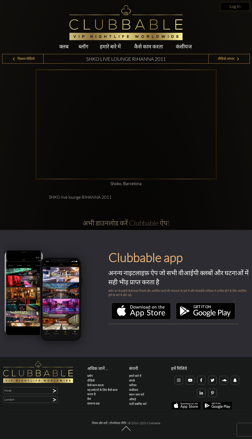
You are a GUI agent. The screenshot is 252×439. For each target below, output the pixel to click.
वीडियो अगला (228, 59)
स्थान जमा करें (136, 394)
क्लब (64, 46)
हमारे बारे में (110, 46)
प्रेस (89, 399)
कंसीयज (184, 46)
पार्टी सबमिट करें (137, 404)
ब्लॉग (83, 46)
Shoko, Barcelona (126, 183)
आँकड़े (132, 399)
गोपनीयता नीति (117, 423)
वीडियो (91, 380)
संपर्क (132, 380)
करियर (133, 385)
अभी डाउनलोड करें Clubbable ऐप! (126, 223)
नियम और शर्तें (99, 423)
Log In (235, 6)
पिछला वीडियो (23, 59)
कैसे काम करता (148, 46)
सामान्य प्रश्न (93, 403)
